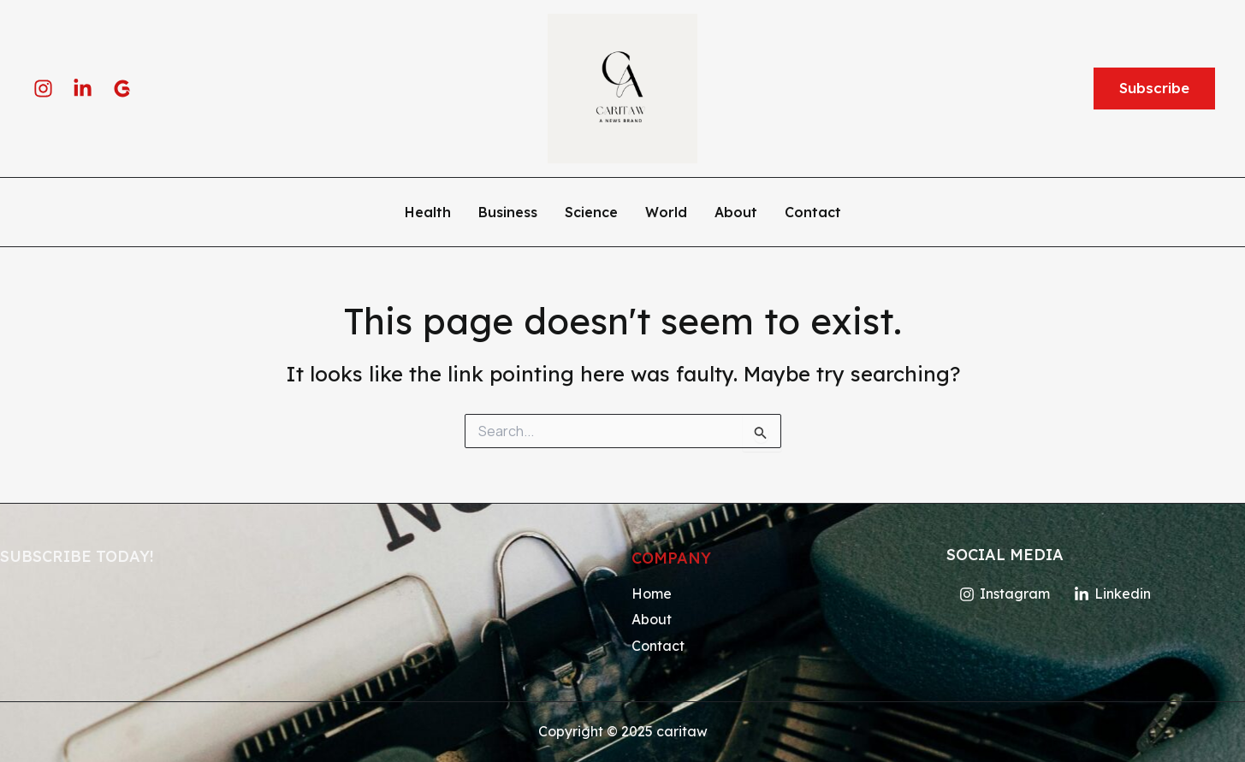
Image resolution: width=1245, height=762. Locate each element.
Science (591, 213)
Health (428, 213)
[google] (122, 88)
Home (651, 593)
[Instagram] (43, 88)
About (735, 213)
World (666, 213)
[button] (1154, 88)
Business (507, 213)
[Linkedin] (82, 88)
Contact (813, 213)
